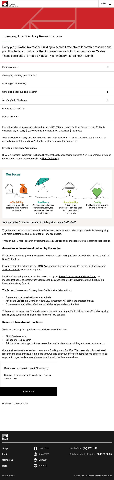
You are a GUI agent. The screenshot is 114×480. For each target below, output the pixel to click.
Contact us (7, 460)
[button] (57, 67)
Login (5, 454)
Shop (5, 448)
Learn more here (69, 357)
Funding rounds (10, 67)
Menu (106, 4)
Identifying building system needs (19, 75)
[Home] (5, 437)
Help (4, 465)
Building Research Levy (14, 83)
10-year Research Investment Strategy (34, 240)
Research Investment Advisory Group (77, 276)
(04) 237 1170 (90, 448)
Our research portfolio (13, 108)
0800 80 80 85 (104, 454)
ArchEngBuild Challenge (14, 100)
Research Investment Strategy (26, 368)
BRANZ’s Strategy (50, 158)
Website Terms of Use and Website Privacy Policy (93, 476)
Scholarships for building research (19, 91)
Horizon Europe (10, 116)
